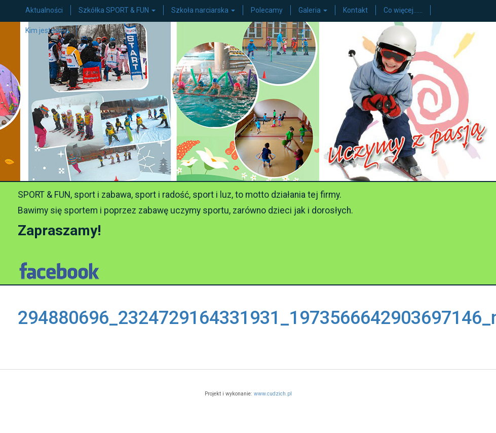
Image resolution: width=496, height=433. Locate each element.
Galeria (312, 10)
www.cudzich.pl (273, 393)
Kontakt (355, 10)
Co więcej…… (403, 10)
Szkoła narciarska (203, 10)
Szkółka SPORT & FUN (117, 10)
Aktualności (44, 10)
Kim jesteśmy (46, 30)
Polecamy (267, 10)
